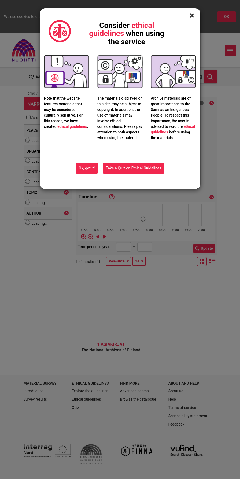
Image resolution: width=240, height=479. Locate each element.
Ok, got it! (87, 168)
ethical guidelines (72, 126)
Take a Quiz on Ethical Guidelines (133, 168)
